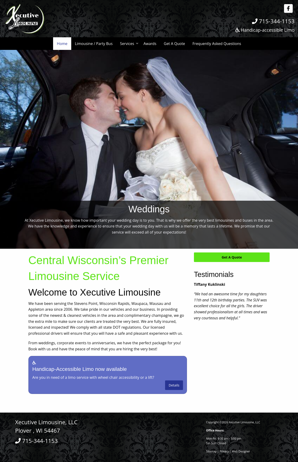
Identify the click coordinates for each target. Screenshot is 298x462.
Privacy (224, 451)
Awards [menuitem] (149, 43)
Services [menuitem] (127, 43)
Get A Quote (232, 257)
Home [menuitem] (62, 43)
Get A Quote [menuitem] (174, 43)
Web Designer (241, 451)
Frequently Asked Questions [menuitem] (217, 43)
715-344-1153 (273, 21)
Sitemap (211, 451)
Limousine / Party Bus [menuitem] (94, 43)
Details (174, 385)
